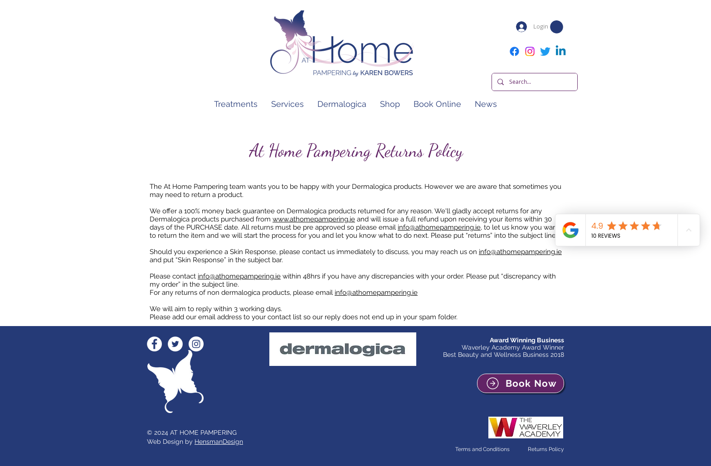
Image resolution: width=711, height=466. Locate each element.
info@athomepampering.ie (439, 227)
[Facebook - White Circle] (154, 343)
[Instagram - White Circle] (196, 343)
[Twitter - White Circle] (175, 343)
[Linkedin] (561, 51)
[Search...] (533, 82)
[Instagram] (530, 51)
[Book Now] (520, 383)
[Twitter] (545, 51)
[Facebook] (514, 51)
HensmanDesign (219, 441)
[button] (556, 27)
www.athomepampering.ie (314, 219)
